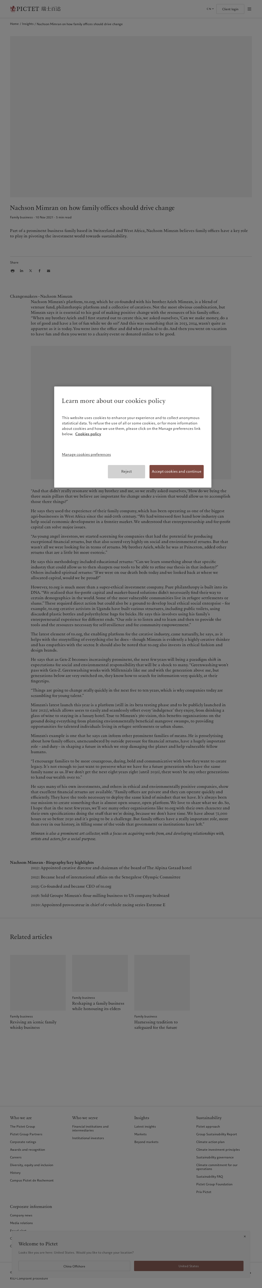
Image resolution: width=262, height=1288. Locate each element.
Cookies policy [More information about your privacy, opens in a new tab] (88, 434)
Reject (126, 471)
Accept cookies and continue (176, 471)
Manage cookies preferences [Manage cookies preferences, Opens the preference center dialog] (86, 454)
